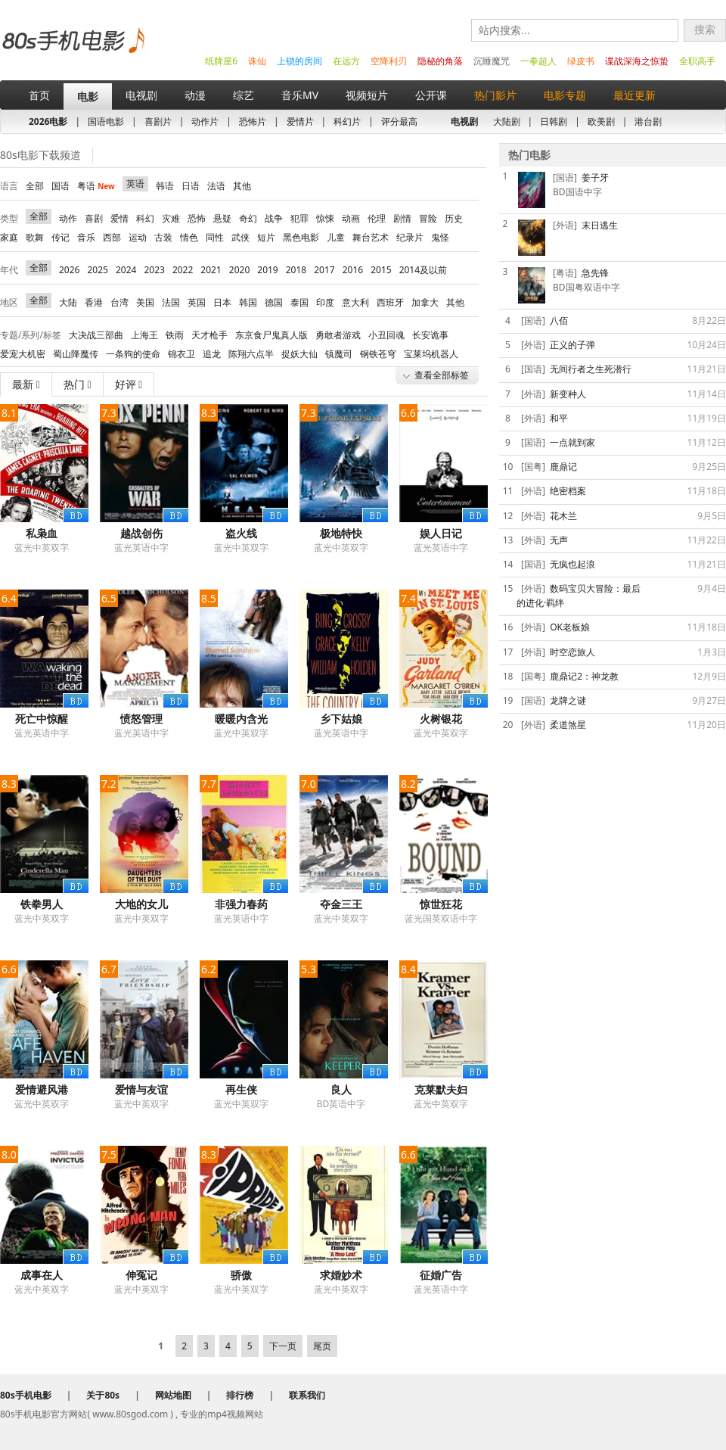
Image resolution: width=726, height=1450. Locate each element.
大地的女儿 (141, 904)
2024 (126, 269)
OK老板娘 (570, 627)
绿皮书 (580, 60)
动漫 (195, 95)
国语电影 (106, 121)
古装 (163, 237)
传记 (60, 237)
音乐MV (299, 95)
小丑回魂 (386, 334)
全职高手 (697, 60)
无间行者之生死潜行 (590, 368)
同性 (215, 237)
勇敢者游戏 (338, 334)
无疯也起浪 (572, 564)
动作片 (205, 121)
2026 (69, 269)
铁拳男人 (41, 904)
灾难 (171, 218)
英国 (197, 302)
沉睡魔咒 (491, 60)
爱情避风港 (41, 1089)
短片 (266, 237)
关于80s (102, 1395)
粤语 (96, 185)
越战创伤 (141, 533)
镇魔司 (338, 353)
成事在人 (41, 1275)
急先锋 (595, 272)
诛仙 (257, 60)
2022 (182, 269)
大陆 (68, 302)
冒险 (428, 218)
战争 (274, 218)
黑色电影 (301, 237)
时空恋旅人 (572, 652)
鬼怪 (440, 237)
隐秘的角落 (440, 60)
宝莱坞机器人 (431, 353)
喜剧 (94, 218)
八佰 (559, 320)
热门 (78, 384)
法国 (171, 302)
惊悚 (325, 218)
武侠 (240, 237)
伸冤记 (141, 1275)
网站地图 (173, 1395)
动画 (351, 218)
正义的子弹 (572, 344)
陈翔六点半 (251, 353)
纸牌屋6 (221, 60)
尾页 (322, 1346)
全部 (35, 185)
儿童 (336, 237)
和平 (559, 418)
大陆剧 (506, 121)
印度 (325, 302)
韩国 (248, 302)
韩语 (165, 185)
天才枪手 (209, 334)
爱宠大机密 (22, 353)
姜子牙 (595, 177)
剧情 (402, 218)
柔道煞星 (568, 724)
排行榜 (239, 1395)
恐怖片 (252, 121)
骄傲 (241, 1275)
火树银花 (441, 718)
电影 (87, 96)
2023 (154, 269)
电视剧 (141, 95)
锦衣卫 (181, 353)
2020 (239, 269)
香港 (94, 302)
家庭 (9, 237)
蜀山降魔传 (75, 353)
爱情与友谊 (141, 1089)
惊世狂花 (441, 904)
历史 (454, 218)
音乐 (86, 237)
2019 (267, 269)
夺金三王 (341, 904)
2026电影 (48, 121)
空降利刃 (389, 60)
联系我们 (307, 1395)
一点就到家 (572, 442)
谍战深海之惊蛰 (637, 60)
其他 (242, 185)
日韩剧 (553, 121)
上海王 (144, 334)
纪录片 (410, 237)
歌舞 (35, 237)
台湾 (119, 302)
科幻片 (347, 121)
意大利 (355, 302)
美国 (145, 302)
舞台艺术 (370, 237)
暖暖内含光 (241, 718)
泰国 (299, 302)
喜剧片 (158, 121)
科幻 (145, 218)
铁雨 (175, 334)
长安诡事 (430, 334)
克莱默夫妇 (440, 1089)
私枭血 (41, 533)
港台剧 (648, 121)
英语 (135, 183)
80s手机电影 (72, 52)
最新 (26, 384)
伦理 (377, 218)
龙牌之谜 (568, 700)
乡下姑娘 (341, 718)
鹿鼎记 (563, 466)
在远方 (346, 60)
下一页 (282, 1346)
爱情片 (300, 121)
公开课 (431, 95)
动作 (68, 218)
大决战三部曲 (96, 334)
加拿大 (425, 302)
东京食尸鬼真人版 (271, 334)
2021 (210, 269)
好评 (129, 384)
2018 (296, 269)
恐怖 (197, 218)
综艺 (243, 95)
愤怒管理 (141, 718)
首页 (39, 95)
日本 (222, 302)
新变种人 (568, 393)
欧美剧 (601, 121)
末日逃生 (600, 225)
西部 (112, 237)
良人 (341, 1089)
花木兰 (563, 515)
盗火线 (241, 533)
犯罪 (299, 218)
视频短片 (367, 95)
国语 (60, 185)
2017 (324, 269)
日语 (191, 185)
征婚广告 (441, 1275)
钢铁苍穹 (378, 353)
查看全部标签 (441, 375)
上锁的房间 (299, 60)
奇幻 (248, 218)
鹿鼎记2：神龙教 (584, 676)
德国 (274, 302)
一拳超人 (538, 60)
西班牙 (390, 302)
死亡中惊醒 (41, 718)
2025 (97, 269)
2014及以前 (423, 269)
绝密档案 (568, 490)
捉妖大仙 (299, 353)
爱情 (119, 218)
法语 (216, 185)
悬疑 (222, 218)
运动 (138, 237)
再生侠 (241, 1089)
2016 (353, 269)
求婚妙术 (341, 1275)
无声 (559, 540)
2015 (381, 269)
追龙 (212, 353)
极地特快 (341, 533)
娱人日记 (441, 533)
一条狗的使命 (133, 353)
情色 (189, 237)
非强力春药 (241, 904)
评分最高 (399, 121)
